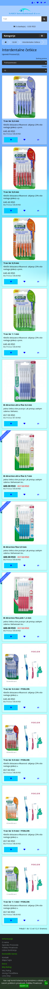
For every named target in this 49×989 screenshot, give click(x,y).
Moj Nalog (6, 970)
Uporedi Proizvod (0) (10, 54)
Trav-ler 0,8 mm (11, 192)
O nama (5, 942)
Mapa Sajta (7, 960)
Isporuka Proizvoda (10, 945)
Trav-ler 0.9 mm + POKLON (16, 830)
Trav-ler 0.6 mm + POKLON (16, 689)
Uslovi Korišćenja (9, 950)
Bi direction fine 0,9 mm (15, 547)
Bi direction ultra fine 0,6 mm (17, 405)
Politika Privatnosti (10, 947)
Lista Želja (6, 975)
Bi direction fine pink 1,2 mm (17, 618)
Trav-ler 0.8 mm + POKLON (16, 760)
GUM (14, 42)
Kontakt (5, 957)
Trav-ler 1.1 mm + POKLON (16, 901)
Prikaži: (44, 66)
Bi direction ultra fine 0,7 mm (17, 476)
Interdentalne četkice (31, 42)
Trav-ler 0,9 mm (11, 263)
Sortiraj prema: (41, 58)
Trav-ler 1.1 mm (11, 334)
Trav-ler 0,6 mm (11, 121)
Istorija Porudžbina (10, 973)
